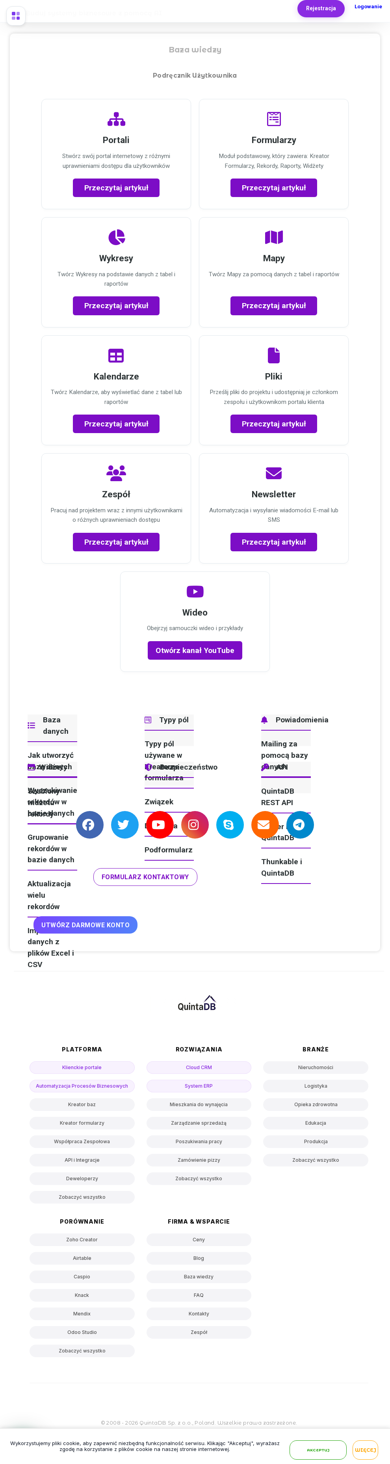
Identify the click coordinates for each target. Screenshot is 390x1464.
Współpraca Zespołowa (82, 1141)
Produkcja (316, 1141)
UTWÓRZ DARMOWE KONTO (85, 925)
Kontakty (199, 1314)
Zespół (199, 1332)
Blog (198, 1258)
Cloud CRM (199, 1067)
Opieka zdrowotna (316, 1104)
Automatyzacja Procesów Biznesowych (82, 1086)
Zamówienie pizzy (199, 1160)
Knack (82, 1295)
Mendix (82, 1314)
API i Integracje (82, 1160)
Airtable (82, 1258)
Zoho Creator (82, 1240)
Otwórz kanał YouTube (195, 650)
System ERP (199, 1086)
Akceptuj (318, 1450)
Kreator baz (82, 1104)
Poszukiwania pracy (199, 1141)
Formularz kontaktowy (145, 877)
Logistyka (316, 1086)
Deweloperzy (82, 1178)
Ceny (199, 1240)
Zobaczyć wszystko (82, 1197)
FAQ (199, 1295)
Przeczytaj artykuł (116, 187)
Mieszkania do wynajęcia (199, 1104)
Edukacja (315, 1123)
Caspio (82, 1277)
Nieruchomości (315, 1067)
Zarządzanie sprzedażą (199, 1123)
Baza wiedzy (199, 1277)
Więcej (365, 1450)
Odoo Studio (82, 1332)
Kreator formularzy (82, 1123)
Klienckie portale (82, 1067)
